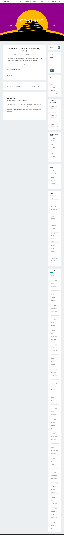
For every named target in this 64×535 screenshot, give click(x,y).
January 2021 (53, 406)
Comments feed (54, 90)
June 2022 (53, 358)
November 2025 (54, 283)
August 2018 (53, 486)
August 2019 (53, 453)
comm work (53, 206)
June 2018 (53, 492)
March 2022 (53, 367)
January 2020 (53, 439)
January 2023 (53, 339)
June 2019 (53, 458)
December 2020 (54, 408)
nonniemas (26, 54)
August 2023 (53, 319)
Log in (52, 84)
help (52, 231)
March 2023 (53, 333)
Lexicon (52, 241)
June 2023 (53, 325)
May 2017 (52, 528)
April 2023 (53, 330)
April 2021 (53, 397)
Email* (55, 66)
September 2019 (54, 450)
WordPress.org (54, 93)
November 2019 (54, 444)
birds (52, 198)
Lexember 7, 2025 (54, 126)
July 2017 (53, 522)
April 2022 (53, 364)
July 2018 (53, 489)
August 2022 (53, 353)
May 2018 (52, 495)
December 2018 (54, 475)
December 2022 (54, 342)
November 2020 (54, 411)
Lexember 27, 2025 (54, 108)
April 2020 (53, 431)
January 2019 (53, 472)
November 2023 (54, 311)
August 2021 (53, 386)
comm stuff (53, 203)
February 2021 (54, 403)
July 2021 (53, 389)
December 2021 (54, 375)
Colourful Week (54, 201)
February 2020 (54, 436)
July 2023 (53, 322)
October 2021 (53, 381)
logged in (15, 100)
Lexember (53, 238)
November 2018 (54, 478)
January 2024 (53, 305)
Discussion (27, 1)
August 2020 (53, 419)
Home (21, 1)
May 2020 (52, 428)
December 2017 (54, 508)
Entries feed (53, 87)
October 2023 (53, 314)
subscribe (15, 106)
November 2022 (54, 344)
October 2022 (53, 347)
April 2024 (53, 297)
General (52, 177)
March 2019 (53, 467)
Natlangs (53, 248)
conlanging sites (54, 209)
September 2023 (54, 316)
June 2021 (53, 392)
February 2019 (54, 470)
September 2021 (54, 383)
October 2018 (53, 481)
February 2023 (54, 336)
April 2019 (53, 464)
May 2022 (52, 361)
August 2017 (53, 520)
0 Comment (34, 54)
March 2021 (53, 400)
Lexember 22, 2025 (54, 112)
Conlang (6, 1)
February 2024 (54, 303)
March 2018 (53, 500)
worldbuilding (54, 263)
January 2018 (53, 506)
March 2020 (53, 433)
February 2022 (54, 369)
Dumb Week (53, 225)
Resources (47, 1)
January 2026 (53, 278)
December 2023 (54, 308)
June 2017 (53, 525)
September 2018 (54, 483)
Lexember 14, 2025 (54, 121)
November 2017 (54, 511)
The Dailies (11, 75)
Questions (53, 255)
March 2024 (53, 300)
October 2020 (53, 414)
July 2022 (53, 355)
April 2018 (53, 497)
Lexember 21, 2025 (54, 117)
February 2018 (54, 503)
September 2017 (54, 517)
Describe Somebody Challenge (53, 218)
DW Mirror (54, 1)
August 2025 (53, 291)
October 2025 (53, 286)
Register (52, 81)
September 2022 (54, 350)
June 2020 (53, 425)
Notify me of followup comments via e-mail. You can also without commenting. (24, 105)
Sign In (59, 1)
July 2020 (53, 422)
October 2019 (53, 447)
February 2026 (54, 275)
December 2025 (54, 280)
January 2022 (53, 372)
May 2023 (52, 328)
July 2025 (53, 294)
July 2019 (53, 456)
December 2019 (54, 442)
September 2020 (54, 417)
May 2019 (52, 461)
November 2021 (54, 378)
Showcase (41, 1)
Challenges (35, 1)
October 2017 (53, 514)
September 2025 (54, 289)
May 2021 (52, 394)
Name (55, 61)
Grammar (53, 228)
